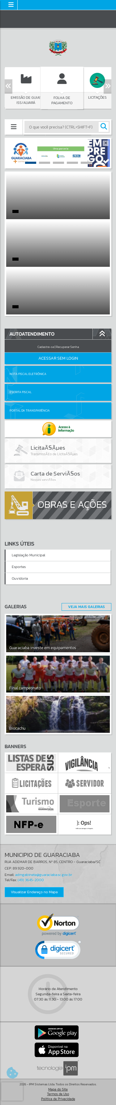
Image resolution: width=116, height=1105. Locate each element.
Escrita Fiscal (21, 392)
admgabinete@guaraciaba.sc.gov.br (43, 875)
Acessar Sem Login (58, 358)
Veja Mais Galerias (86, 607)
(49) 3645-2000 (31, 880)
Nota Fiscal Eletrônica (28, 374)
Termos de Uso (58, 1093)
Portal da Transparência (30, 410)
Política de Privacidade (58, 1098)
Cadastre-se (45, 347)
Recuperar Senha (67, 347)
